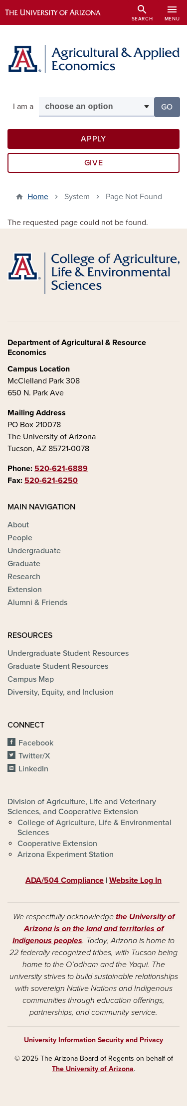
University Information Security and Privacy (93, 1040)
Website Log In (135, 880)
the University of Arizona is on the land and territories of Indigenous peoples (93, 929)
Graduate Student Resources (57, 666)
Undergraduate (34, 551)
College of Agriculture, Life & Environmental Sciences (94, 828)
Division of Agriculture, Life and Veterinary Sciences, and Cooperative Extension (81, 807)
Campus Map (30, 679)
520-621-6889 (61, 469)
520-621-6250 (51, 481)
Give (93, 163)
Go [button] (170, 106)
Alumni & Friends (37, 603)
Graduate (23, 564)
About (18, 525)
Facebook (35, 743)
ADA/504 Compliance (64, 880)
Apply (93, 139)
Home (37, 197)
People (19, 538)
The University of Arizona (93, 1069)
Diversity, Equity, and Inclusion (60, 692)
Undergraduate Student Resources (68, 653)
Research (23, 577)
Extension (24, 590)
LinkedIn (33, 769)
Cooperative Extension (57, 844)
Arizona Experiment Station (65, 855)
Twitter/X (34, 756)
